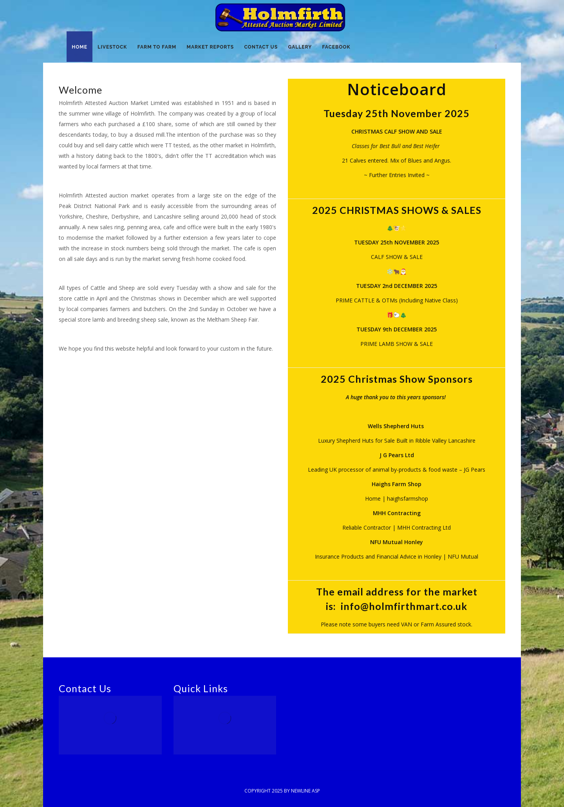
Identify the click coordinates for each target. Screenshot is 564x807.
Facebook (339, 47)
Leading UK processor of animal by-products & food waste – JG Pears (396, 469)
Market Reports (211, 47)
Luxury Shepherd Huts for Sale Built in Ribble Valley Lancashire (396, 440)
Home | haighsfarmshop (396, 498)
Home (80, 47)
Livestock (113, 47)
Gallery (303, 47)
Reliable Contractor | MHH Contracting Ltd (396, 527)
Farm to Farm (158, 47)
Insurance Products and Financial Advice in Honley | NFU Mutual (396, 556)
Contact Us (263, 47)
